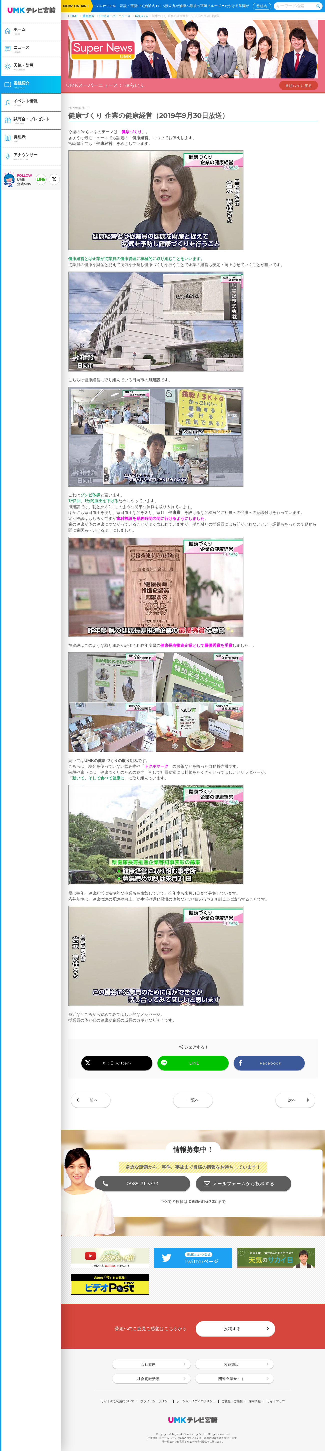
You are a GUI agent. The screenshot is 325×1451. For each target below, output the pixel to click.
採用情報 (255, 1401)
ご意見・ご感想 (232, 1401)
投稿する (232, 1328)
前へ (94, 1100)
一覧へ (193, 1100)
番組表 (261, 6)
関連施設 (231, 1364)
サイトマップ (276, 1401)
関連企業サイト (231, 1379)
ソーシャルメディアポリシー (195, 1401)
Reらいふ (141, 16)
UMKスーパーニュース (114, 16)
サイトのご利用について (117, 1401)
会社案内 (148, 1364)
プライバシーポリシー (155, 1401)
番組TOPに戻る (298, 86)
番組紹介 (89, 16)
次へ (292, 1100)
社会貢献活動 (148, 1379)
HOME (73, 16)
